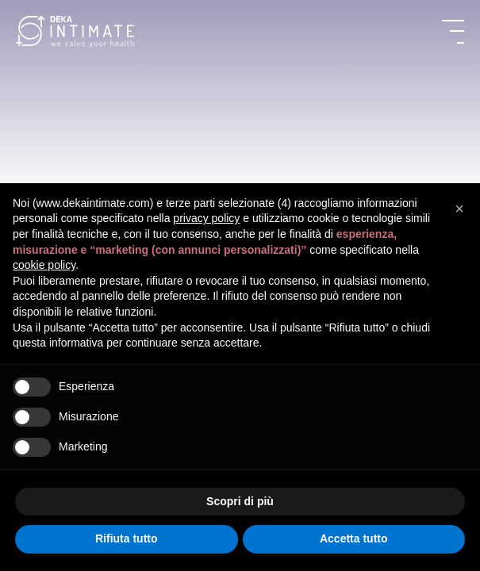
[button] (459, 208)
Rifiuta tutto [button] (126, 538)
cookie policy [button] (44, 265)
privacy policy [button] (206, 218)
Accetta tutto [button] (354, 538)
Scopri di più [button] (240, 501)
